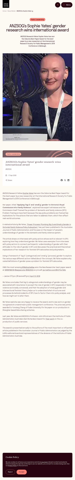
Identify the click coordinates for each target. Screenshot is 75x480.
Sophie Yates (28, 193)
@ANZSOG (29, 270)
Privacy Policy (12, 465)
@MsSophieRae (28, 267)
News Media (11, 11)
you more (45, 462)
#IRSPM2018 (9, 270)
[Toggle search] (57, 4)
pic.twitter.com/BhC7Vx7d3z (54, 270)
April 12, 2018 (35, 276)
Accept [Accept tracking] (21, 472)
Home (4, 11)
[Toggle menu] (66, 4)
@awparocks (20, 270)
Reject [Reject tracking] (10, 472)
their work (50, 319)
